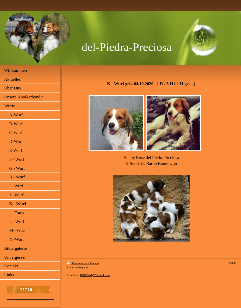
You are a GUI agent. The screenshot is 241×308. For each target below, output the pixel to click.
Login (232, 262)
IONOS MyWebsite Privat (95, 275)
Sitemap (93, 263)
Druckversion (77, 263)
